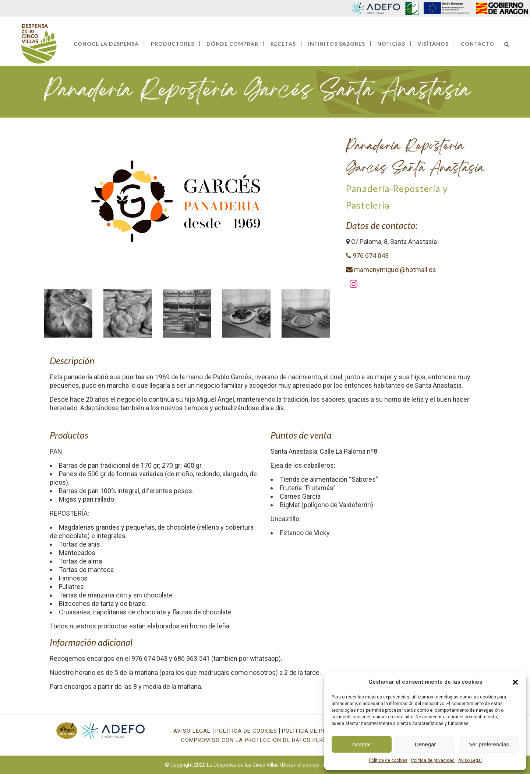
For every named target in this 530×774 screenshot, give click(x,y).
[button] (515, 682)
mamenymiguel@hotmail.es (391, 269)
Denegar (425, 744)
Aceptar (361, 744)
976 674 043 (367, 255)
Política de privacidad (433, 760)
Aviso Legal (470, 760)
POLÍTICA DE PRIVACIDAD (317, 731)
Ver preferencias (489, 744)
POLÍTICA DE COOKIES (246, 731)
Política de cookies (388, 760)
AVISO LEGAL (192, 731)
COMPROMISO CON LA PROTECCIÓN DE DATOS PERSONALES (265, 740)
